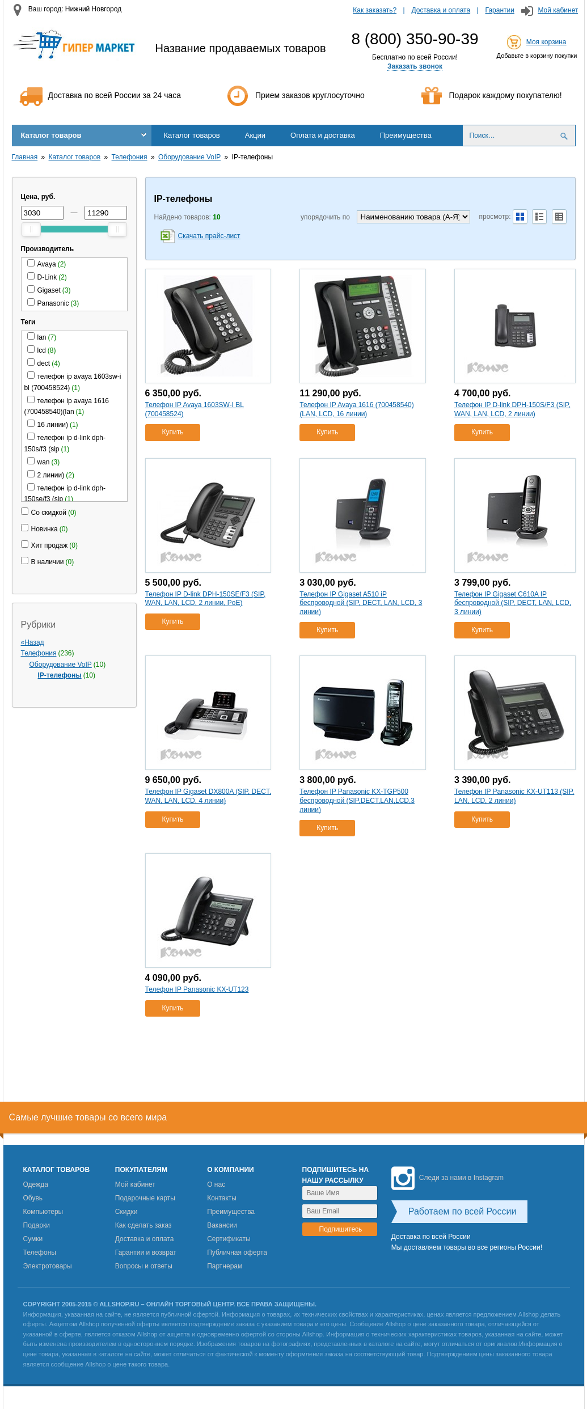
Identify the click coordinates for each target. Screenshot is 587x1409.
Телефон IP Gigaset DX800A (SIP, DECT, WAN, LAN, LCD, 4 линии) (208, 796)
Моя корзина (546, 42)
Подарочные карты (145, 1198)
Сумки (33, 1239)
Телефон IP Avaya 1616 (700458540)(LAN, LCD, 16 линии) (356, 409)
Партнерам (224, 1266)
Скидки (126, 1212)
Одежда (35, 1184)
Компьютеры (43, 1212)
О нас (216, 1184)
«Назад (32, 642)
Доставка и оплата (441, 10)
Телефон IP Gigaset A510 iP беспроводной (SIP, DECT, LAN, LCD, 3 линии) (360, 603)
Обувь (33, 1198)
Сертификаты (229, 1239)
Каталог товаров (51, 135)
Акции (255, 135)
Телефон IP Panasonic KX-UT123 (197, 989)
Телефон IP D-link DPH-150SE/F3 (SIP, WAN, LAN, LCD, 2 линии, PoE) (205, 598)
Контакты (222, 1198)
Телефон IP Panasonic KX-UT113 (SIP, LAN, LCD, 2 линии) (514, 796)
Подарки (36, 1225)
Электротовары (47, 1266)
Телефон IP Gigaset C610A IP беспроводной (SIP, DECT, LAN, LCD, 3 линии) (512, 603)
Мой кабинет (558, 10)
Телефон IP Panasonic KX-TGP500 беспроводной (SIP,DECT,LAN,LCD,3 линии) (357, 800)
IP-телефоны (60, 675)
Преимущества (406, 135)
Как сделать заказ (143, 1225)
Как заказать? (374, 10)
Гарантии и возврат (145, 1252)
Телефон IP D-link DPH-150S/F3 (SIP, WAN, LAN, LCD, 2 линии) (512, 409)
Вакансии (222, 1225)
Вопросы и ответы (143, 1266)
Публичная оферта (237, 1252)
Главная (25, 157)
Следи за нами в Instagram (447, 1178)
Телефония (129, 157)
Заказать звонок (414, 66)
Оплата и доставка (322, 135)
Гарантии (499, 10)
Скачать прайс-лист (209, 236)
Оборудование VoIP (189, 157)
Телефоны (39, 1252)
